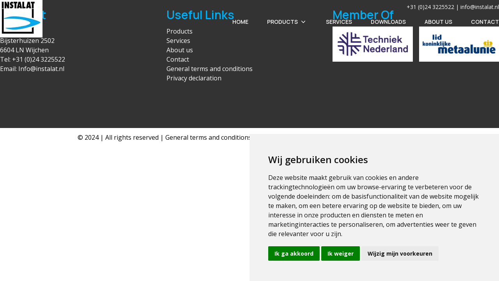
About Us (438, 21)
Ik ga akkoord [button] (293, 253)
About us (179, 50)
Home (240, 21)
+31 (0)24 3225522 (38, 59)
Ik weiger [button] (340, 253)
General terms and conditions (209, 68)
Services (339, 21)
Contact (485, 21)
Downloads (388, 21)
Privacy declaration (193, 78)
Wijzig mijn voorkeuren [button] (400, 253)
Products (287, 22)
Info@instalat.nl (41, 68)
